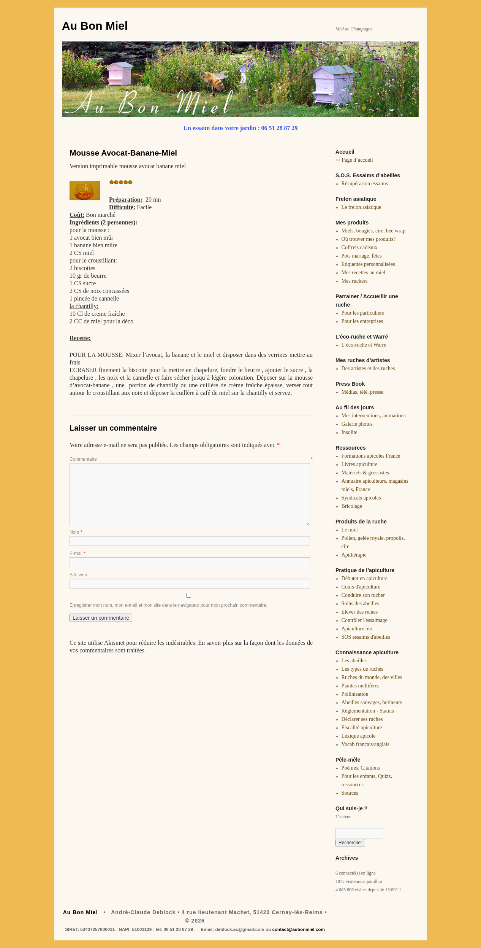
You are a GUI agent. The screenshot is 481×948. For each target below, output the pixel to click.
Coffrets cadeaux (360, 247)
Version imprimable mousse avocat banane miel (128, 166)
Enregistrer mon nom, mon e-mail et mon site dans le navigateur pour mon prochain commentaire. (168, 605)
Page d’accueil (357, 160)
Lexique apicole (359, 736)
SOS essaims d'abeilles (366, 637)
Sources (350, 793)
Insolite (350, 432)
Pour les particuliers (363, 313)
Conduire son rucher (363, 595)
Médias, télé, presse (362, 392)
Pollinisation (355, 694)
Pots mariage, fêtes (362, 256)
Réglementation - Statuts (368, 711)
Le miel (350, 530)
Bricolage (352, 506)
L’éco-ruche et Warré (364, 345)
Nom (76, 532)
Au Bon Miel (95, 25)
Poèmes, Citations (361, 768)
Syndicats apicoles (361, 498)
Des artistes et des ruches (368, 368)
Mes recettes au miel (363, 272)
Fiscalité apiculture (362, 727)
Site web (78, 574)
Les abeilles (354, 660)
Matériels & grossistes (365, 473)
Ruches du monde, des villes (372, 677)
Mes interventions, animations (374, 415)
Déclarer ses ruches (362, 719)
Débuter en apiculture (365, 578)
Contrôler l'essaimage (365, 620)
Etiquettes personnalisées (368, 264)
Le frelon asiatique (361, 207)
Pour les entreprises (362, 321)
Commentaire (191, 459)
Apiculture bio (357, 628)
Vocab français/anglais (365, 744)
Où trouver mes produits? (369, 239)
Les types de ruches (362, 669)
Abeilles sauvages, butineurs (372, 702)
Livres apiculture (360, 464)
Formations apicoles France (371, 456)
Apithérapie (354, 555)
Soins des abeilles (361, 603)
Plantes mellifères (361, 686)
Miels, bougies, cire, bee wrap (373, 231)
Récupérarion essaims (365, 183)
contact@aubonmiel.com (298, 929)
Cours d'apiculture (361, 587)
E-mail (77, 553)
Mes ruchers (355, 281)
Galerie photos (357, 424)
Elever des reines (360, 612)
